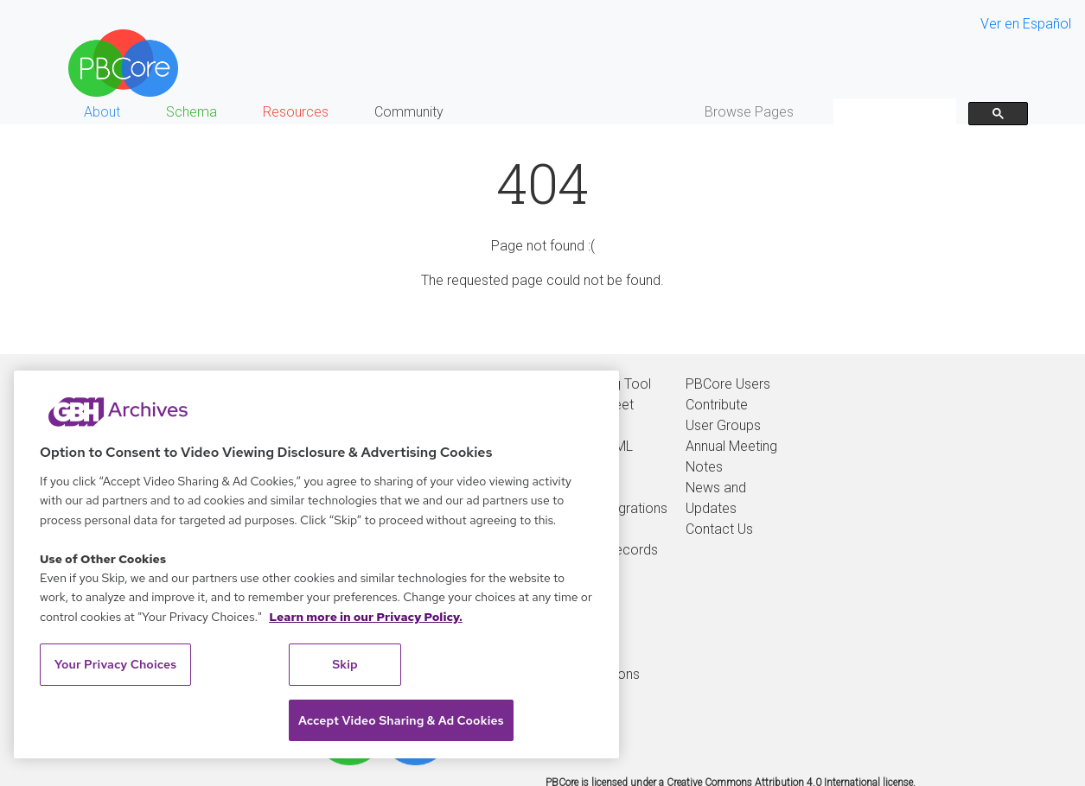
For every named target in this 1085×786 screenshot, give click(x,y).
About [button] (102, 112)
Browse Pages (749, 112)
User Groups (723, 425)
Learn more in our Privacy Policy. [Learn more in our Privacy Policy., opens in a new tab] (366, 616)
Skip (345, 664)
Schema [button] (191, 112)
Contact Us (719, 529)
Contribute (717, 404)
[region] (316, 564)
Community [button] (409, 112)
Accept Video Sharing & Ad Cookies (401, 720)
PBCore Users (728, 384)
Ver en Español (1025, 24)
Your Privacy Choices (115, 664)
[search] (893, 113)
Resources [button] (296, 112)
